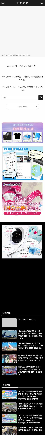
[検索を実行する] (40, 97)
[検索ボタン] (42, 3)
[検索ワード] (22, 97)
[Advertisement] (22, 30)
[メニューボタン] (3, 3)
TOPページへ (23, 106)
